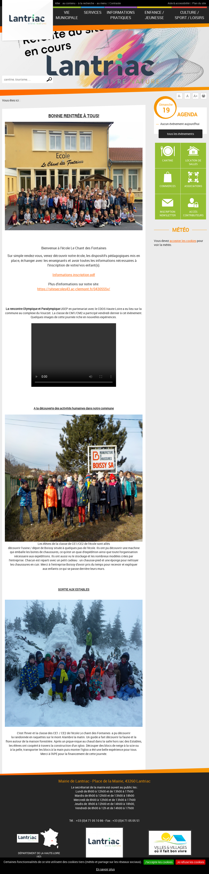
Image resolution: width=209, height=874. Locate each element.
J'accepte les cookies (159, 862)
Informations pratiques (121, 15)
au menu (102, 3)
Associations (193, 186)
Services (92, 12)
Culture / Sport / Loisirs (189, 15)
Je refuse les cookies (190, 862)
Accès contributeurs (193, 213)
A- (179, 96)
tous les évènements (180, 134)
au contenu (68, 3)
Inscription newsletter (168, 213)
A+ (196, 96)
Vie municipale (67, 15)
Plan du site (199, 3)
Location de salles (193, 162)
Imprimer (204, 96)
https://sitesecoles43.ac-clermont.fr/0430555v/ (73, 289)
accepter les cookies (183, 241)
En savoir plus (105, 869)
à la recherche (86, 3)
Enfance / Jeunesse (154, 15)
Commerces (168, 186)
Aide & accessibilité (179, 3)
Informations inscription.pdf (74, 274)
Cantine (167, 160)
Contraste (115, 3)
